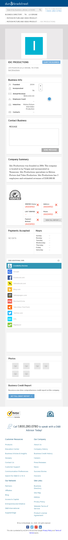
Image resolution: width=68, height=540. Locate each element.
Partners (8, 486)
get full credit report (20, 396)
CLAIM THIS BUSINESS (51, 62)
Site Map (37, 493)
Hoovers (37, 476)
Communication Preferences (16, 471)
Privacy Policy (39, 502)
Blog (7, 495)
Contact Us (9, 462)
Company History (41, 449)
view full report (52, 220)
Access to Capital (12, 499)
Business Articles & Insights (16, 454)
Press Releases (40, 462)
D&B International (12, 508)
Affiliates (8, 490)
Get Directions (14, 70)
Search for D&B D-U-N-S (15, 476)
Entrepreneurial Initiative (15, 504)
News (36, 467)
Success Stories (40, 471)
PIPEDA (37, 497)
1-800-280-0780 (54, 11)
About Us (37, 445)
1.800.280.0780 (28, 426)
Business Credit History (43, 454)
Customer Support (12, 467)
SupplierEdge (10, 513)
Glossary (8, 458)
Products (8, 445)
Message (13, 127)
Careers (37, 458)
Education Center (12, 449)
